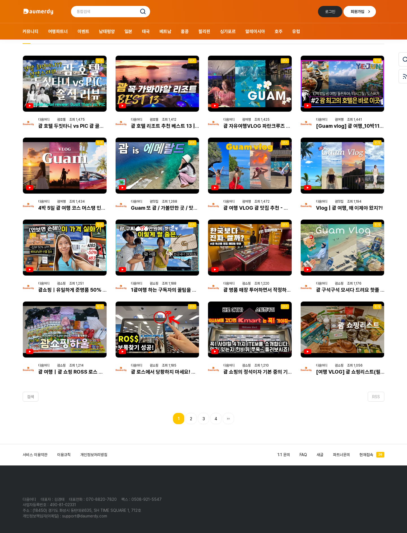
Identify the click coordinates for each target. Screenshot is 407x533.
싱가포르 (228, 31)
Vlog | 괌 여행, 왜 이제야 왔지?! (349, 208)
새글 (320, 454)
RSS (376, 397)
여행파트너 (58, 31)
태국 (146, 31)
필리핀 (204, 31)
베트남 (165, 31)
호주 (279, 31)
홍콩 (185, 31)
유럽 (296, 31)
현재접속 (372, 454)
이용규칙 (64, 454)
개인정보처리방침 (93, 454)
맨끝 (228, 418)
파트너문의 (341, 454)
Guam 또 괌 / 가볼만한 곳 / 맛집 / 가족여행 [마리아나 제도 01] (196, 208)
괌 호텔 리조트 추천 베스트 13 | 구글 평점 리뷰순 (180, 126)
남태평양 (107, 31)
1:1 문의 (284, 454)
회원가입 (357, 11)
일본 (128, 31)
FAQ (303, 454)
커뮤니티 (30, 31)
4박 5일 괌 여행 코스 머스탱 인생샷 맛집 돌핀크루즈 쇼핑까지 (100, 208)
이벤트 (83, 31)
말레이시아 (255, 31)
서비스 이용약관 (35, 454)
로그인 (330, 11)
